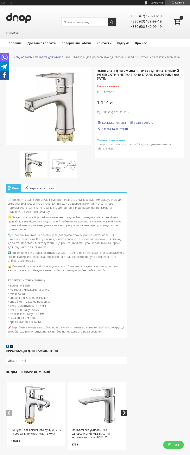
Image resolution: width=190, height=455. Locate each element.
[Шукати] (112, 22)
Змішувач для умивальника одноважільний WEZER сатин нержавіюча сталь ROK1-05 (91, 433)
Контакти (104, 43)
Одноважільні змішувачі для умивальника (43, 57)
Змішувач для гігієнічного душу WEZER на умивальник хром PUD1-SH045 (36, 431)
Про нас (141, 43)
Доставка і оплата (41, 43)
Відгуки (123, 43)
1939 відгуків (156, 2)
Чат (173, 445)
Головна (15, 43)
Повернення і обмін (76, 43)
